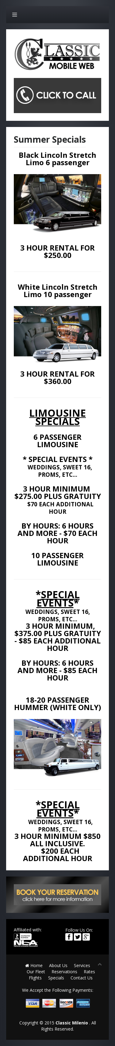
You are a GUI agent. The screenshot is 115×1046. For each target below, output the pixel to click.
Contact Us (82, 978)
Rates (89, 971)
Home (34, 965)
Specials (56, 978)
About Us (58, 965)
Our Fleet (36, 971)
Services (82, 965)
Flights (35, 978)
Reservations (64, 971)
